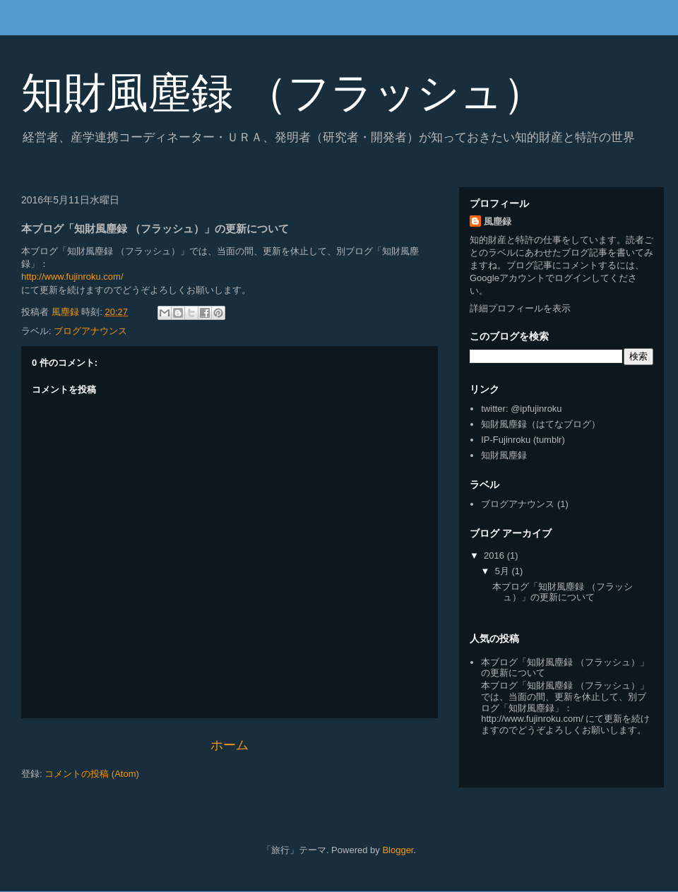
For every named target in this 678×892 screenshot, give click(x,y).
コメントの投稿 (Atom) (91, 773)
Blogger (397, 850)
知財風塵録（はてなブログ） (540, 424)
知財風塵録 (504, 455)
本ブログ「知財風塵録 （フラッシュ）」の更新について (562, 592)
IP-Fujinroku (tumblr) (522, 439)
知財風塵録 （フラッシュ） (283, 93)
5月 (503, 571)
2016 (495, 555)
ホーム (229, 745)
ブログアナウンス (90, 331)
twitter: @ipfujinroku (521, 408)
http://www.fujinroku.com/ (72, 276)
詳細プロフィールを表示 (520, 308)
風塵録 (497, 221)
